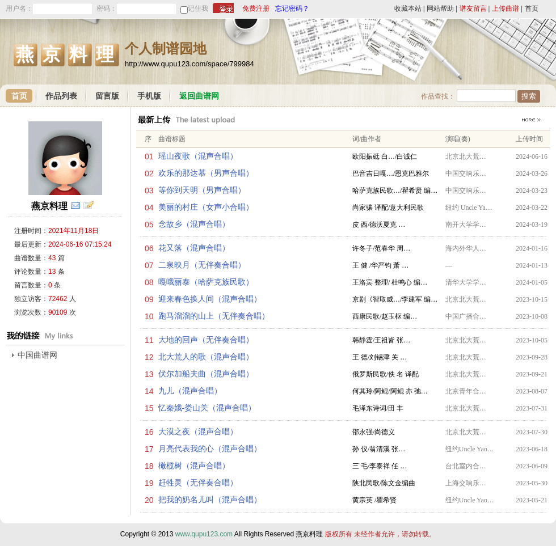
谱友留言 (473, 8)
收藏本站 (408, 8)
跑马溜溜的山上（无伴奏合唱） (213, 316)
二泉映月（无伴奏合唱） (202, 265)
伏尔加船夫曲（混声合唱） (206, 374)
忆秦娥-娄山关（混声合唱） (207, 408)
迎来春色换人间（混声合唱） (210, 299)
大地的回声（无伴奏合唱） (206, 340)
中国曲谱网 (37, 355)
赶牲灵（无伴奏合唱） (198, 483)
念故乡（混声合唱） (194, 224)
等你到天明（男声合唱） (202, 190)
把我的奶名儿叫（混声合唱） (210, 500)
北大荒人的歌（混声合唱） (206, 357)
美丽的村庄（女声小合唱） (206, 207)
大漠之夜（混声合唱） (198, 432)
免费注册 (255, 8)
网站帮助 (440, 8)
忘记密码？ (292, 8)
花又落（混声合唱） (194, 248)
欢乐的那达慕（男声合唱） (206, 173)
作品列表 (61, 96)
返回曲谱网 (199, 96)
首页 (531, 8)
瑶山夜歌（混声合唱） (198, 156)
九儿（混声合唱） (190, 391)
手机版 (149, 96)
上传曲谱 (505, 8)
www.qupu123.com (204, 534)
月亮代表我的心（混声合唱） (210, 449)
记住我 (198, 8)
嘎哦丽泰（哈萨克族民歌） (206, 282)
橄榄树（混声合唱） (194, 466)
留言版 (107, 96)
